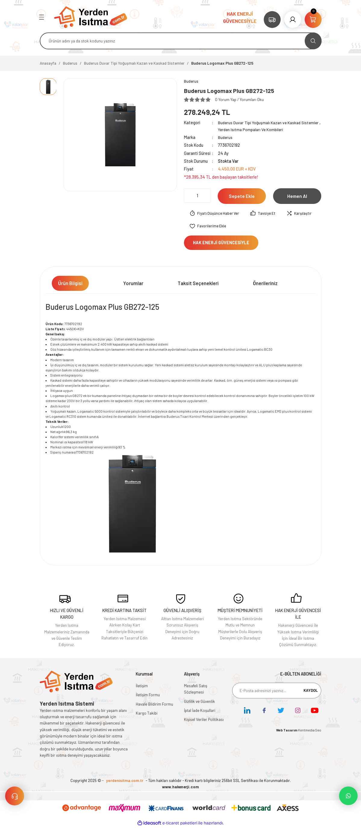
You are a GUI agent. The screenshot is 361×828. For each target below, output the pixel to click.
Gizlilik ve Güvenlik (199, 701)
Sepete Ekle (242, 196)
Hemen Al (297, 196)
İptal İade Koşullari (199, 711)
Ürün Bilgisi (70, 284)
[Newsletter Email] (276, 691)
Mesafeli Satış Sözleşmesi (195, 689)
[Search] (181, 40)
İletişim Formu (148, 695)
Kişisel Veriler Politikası (204, 720)
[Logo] (90, 17)
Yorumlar (133, 284)
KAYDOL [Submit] (310, 690)
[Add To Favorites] (208, 226)
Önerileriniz (265, 284)
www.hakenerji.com (180, 787)
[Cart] (313, 19)
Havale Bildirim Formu (154, 704)
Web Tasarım (287, 731)
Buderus (225, 137)
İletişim (142, 686)
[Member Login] (292, 19)
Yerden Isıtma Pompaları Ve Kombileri (273, 129)
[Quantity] (197, 196)
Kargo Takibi (146, 713)
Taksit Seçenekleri (198, 284)
